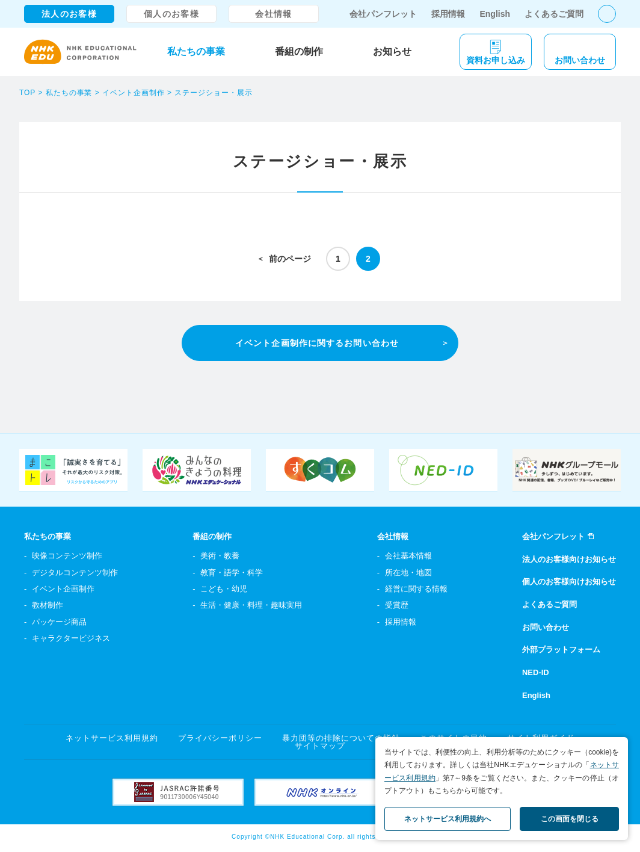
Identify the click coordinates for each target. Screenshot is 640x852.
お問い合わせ (545, 627)
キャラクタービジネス (71, 638)
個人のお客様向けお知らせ (569, 581)
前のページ (290, 259)
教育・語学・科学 (231, 572)
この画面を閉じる (569, 819)
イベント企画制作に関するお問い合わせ (317, 343)
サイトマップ (320, 745)
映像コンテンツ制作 (67, 555)
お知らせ (392, 51)
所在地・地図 (408, 572)
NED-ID (535, 672)
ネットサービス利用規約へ (447, 819)
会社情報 (273, 14)
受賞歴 (396, 605)
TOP (27, 92)
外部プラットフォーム (561, 649)
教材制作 (47, 605)
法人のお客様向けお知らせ (569, 559)
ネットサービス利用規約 (112, 737)
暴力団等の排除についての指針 (341, 737)
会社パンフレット (383, 14)
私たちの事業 (196, 51)
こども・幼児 (223, 588)
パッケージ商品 (59, 621)
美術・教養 (219, 555)
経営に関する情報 (416, 588)
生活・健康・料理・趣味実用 (251, 605)
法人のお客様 (69, 14)
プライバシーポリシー (220, 737)
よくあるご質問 (554, 14)
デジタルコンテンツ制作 (75, 572)
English (494, 14)
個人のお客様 (171, 14)
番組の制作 (299, 51)
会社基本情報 (408, 555)
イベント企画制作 (133, 92)
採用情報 (448, 14)
